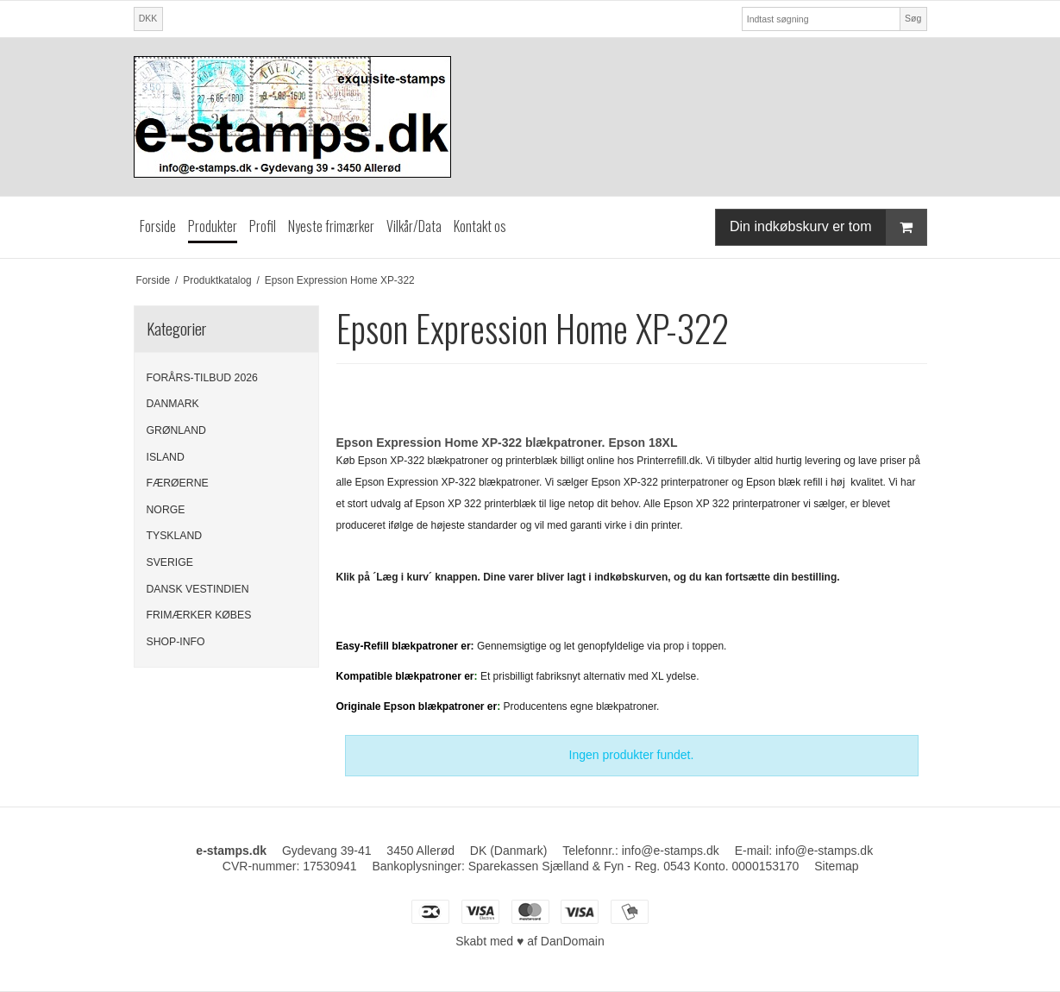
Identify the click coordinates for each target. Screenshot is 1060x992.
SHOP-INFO (176, 642)
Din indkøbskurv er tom (828, 227)
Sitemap (836, 866)
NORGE (166, 510)
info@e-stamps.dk (670, 850)
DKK (148, 18)
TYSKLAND (175, 536)
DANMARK (173, 404)
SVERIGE (170, 562)
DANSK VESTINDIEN (198, 589)
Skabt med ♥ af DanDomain (530, 941)
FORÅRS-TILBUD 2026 (202, 378)
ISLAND (166, 457)
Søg (913, 18)
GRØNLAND (176, 430)
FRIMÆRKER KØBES (199, 615)
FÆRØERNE (178, 483)
